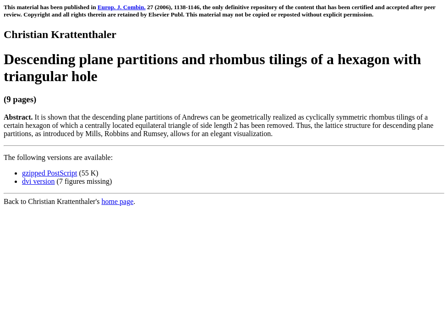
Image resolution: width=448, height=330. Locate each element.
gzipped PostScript (49, 173)
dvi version (38, 181)
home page (118, 201)
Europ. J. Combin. (122, 7)
